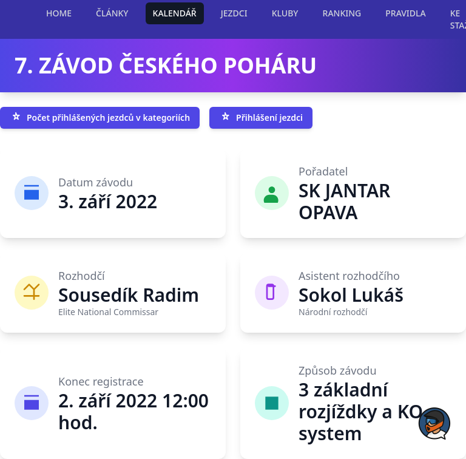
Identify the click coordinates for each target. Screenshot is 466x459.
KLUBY (285, 13)
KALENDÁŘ (175, 13)
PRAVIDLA (405, 13)
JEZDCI (234, 13)
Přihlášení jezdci (261, 118)
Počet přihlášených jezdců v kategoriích (100, 118)
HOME (59, 13)
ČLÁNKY (112, 13)
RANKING (342, 13)
